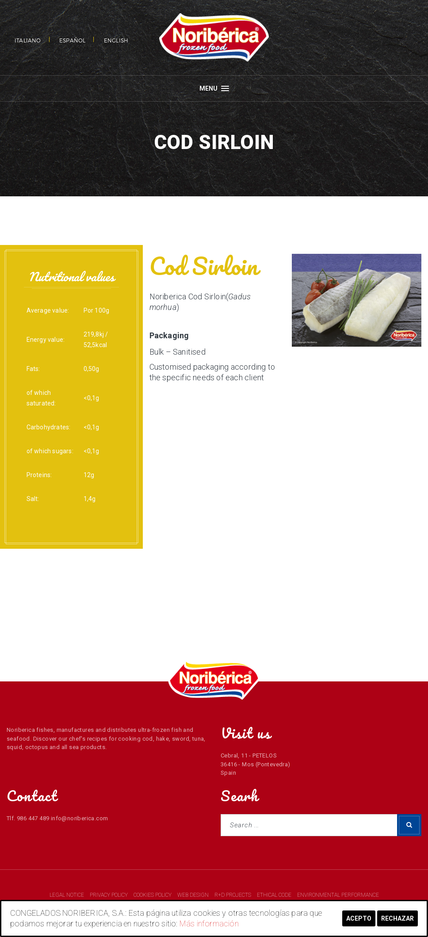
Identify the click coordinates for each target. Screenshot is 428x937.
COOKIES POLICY (153, 895)
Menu (214, 88)
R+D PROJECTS (233, 895)
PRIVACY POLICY (109, 895)
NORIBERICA (214, 37)
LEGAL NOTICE (67, 895)
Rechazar (397, 918)
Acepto (358, 918)
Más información (209, 923)
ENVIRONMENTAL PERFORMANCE (338, 895)
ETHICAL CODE (275, 895)
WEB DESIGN (193, 895)
